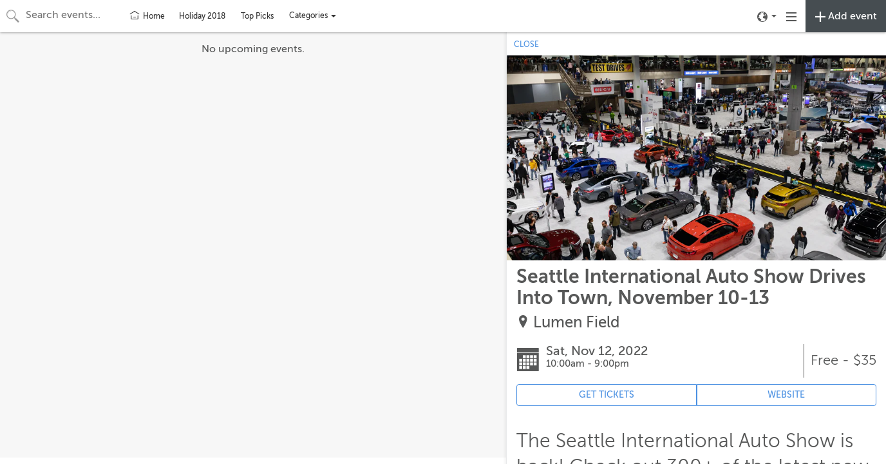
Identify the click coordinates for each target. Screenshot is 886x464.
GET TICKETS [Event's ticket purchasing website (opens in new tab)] (606, 395)
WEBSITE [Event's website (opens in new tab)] (786, 395)
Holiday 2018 (202, 16)
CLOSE (526, 44)
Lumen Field (576, 322)
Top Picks (257, 16)
